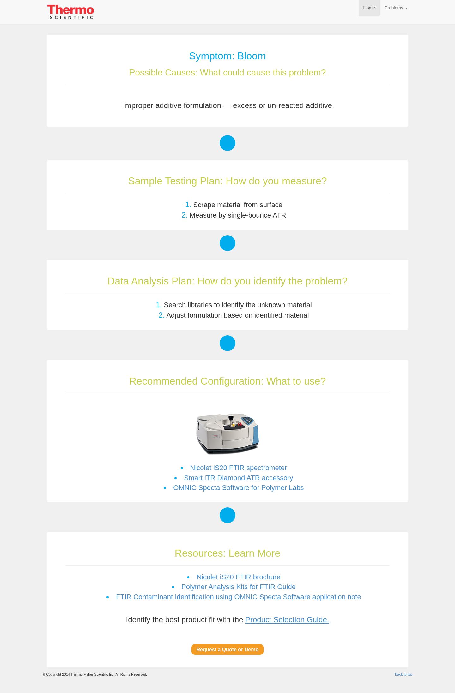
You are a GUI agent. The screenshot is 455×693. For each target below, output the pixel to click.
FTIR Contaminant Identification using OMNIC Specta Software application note (238, 597)
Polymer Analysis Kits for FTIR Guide (238, 587)
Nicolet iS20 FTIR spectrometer (238, 468)
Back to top (403, 674)
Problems (396, 7)
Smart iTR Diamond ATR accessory (238, 478)
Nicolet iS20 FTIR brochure (238, 577)
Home (369, 7)
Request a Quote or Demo (227, 649)
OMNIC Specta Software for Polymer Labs (238, 488)
